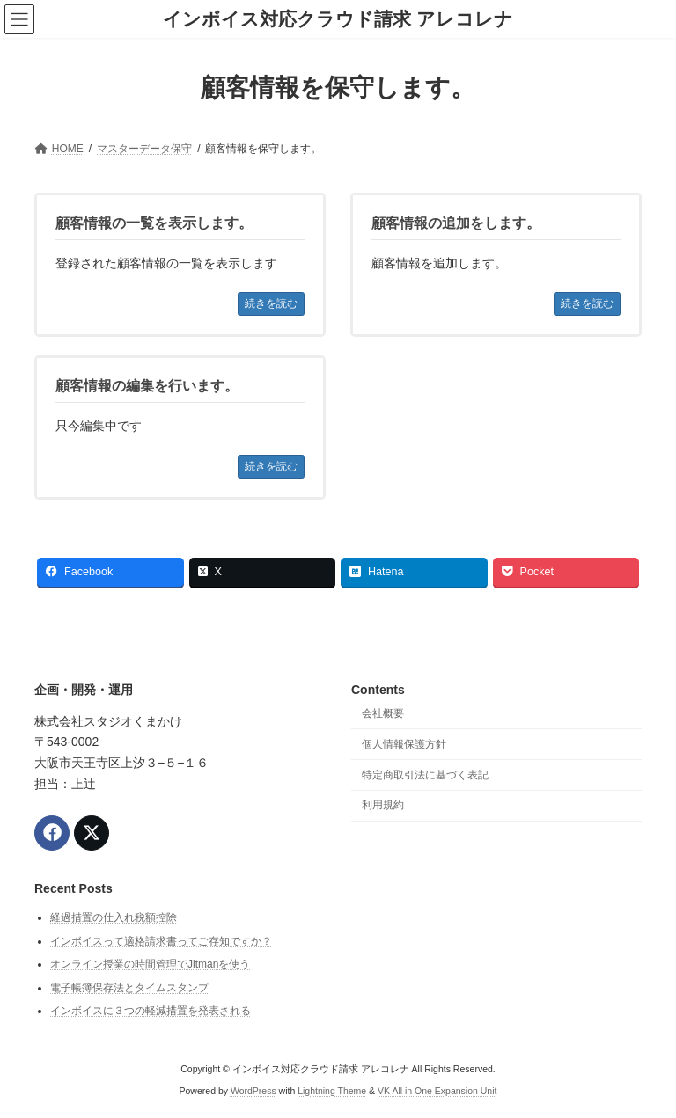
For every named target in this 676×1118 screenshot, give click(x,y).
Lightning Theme (332, 1090)
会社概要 (383, 713)
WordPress (253, 1090)
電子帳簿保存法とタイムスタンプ (129, 987)
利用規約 (383, 805)
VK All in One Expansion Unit (437, 1090)
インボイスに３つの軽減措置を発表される (150, 1011)
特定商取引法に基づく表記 (425, 774)
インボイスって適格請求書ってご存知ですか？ (161, 940)
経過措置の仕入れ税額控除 (113, 917)
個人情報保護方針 (404, 743)
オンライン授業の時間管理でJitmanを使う (150, 964)
